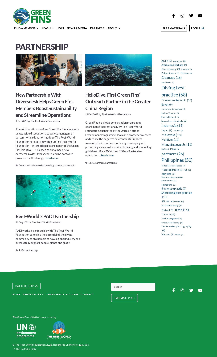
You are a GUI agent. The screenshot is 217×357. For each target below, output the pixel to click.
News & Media (77, 28)
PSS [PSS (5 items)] (187, 169)
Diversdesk (25, 165)
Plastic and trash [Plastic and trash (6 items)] (171, 170)
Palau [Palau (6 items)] (174, 149)
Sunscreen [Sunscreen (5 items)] (177, 201)
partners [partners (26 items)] (172, 154)
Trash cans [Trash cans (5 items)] (168, 214)
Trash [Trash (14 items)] (181, 209)
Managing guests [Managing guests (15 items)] (176, 144)
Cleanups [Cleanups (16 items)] (171, 77)
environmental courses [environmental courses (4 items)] (173, 109)
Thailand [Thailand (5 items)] (167, 210)
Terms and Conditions (62, 294)
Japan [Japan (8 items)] (166, 130)
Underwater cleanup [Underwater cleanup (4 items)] (172, 222)
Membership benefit (42, 165)
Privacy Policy (33, 294)
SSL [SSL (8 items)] (165, 201)
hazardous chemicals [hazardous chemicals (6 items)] (173, 121)
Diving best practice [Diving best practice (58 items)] (174, 91)
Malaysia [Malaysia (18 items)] (171, 134)
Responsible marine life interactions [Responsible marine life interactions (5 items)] (172, 179)
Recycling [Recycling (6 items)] (168, 174)
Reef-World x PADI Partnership (47, 216)
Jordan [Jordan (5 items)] (178, 130)
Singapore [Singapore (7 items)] (168, 185)
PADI (22, 250)
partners (57, 165)
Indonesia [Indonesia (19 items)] (172, 125)
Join (60, 28)
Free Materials (177, 28)
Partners (97, 28)
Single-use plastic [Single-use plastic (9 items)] (173, 189)
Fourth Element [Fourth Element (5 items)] (170, 117)
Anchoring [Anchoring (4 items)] (179, 61)
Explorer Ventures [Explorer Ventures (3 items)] (170, 113)
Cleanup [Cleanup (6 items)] (186, 73)
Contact (87, 294)
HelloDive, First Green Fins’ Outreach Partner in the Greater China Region (118, 101)
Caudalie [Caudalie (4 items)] (186, 69)
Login (199, 28)
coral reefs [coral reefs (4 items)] (167, 82)
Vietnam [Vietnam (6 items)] (167, 234)
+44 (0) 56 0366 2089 (24, 348)
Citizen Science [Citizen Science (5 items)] (170, 73)
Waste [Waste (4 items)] (179, 234)
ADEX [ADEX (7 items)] (166, 61)
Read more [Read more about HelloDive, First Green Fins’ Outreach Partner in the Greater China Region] (107, 155)
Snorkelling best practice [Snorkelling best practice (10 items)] (176, 195)
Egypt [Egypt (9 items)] (167, 105)
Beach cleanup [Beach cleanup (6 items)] (170, 69)
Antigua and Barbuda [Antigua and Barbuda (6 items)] (174, 65)
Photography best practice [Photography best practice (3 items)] (173, 166)
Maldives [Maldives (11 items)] (170, 140)
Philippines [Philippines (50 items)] (177, 160)
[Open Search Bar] (160, 28)
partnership (69, 165)
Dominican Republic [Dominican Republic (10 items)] (176, 100)
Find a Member (26, 28)
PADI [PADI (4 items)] (165, 149)
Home (16, 294)
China (91, 162)
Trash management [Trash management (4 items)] (171, 218)
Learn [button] (48, 28)
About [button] (114, 28)
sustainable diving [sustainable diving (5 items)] (171, 205)
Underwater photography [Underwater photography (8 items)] (176, 228)
